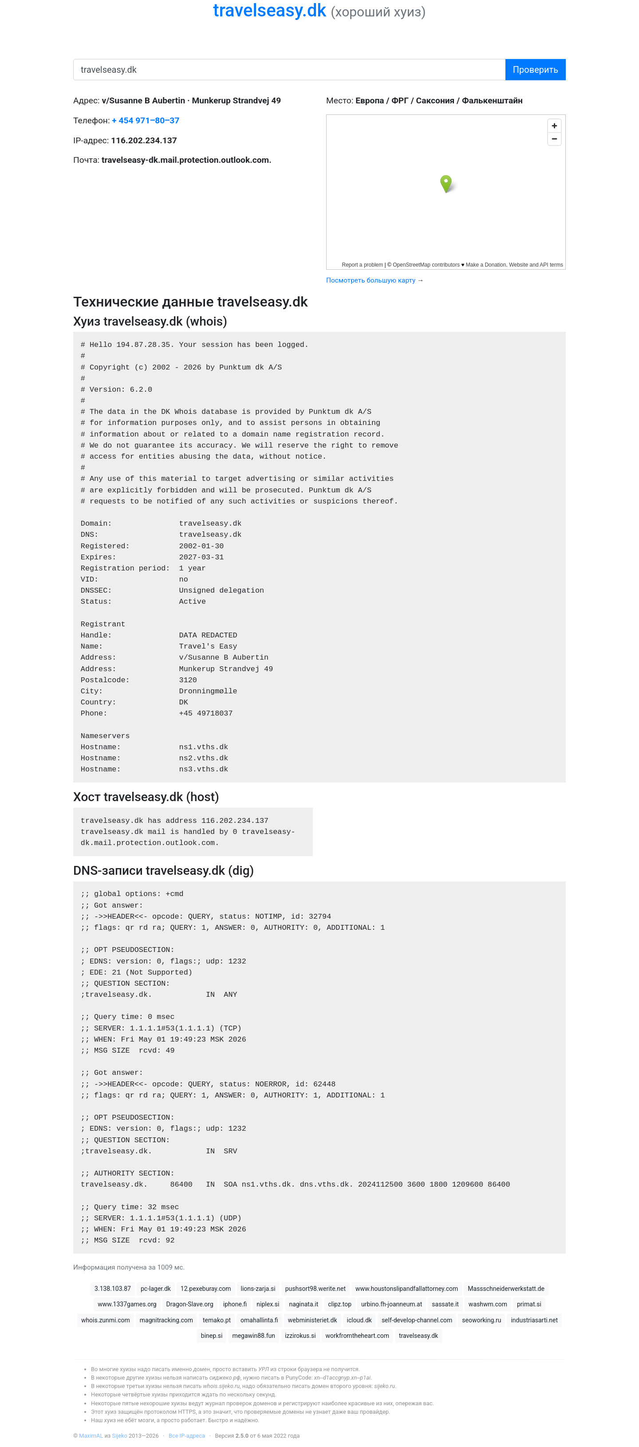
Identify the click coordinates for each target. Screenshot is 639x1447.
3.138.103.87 (113, 1288)
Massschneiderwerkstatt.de (506, 1288)
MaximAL (91, 1435)
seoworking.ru (481, 1320)
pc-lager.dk (156, 1288)
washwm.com (488, 1304)
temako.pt (217, 1320)
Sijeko (119, 1435)
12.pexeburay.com (206, 1288)
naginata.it (303, 1304)
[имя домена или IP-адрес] (289, 69)
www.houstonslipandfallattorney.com (406, 1288)
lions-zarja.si (258, 1288)
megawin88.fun (253, 1335)
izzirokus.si (300, 1335)
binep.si (212, 1335)
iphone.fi (235, 1304)
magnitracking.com (166, 1320)
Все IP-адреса (187, 1435)
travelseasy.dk (269, 10)
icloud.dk (359, 1320)
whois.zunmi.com (105, 1320)
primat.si (529, 1304)
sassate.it (445, 1304)
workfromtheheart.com (358, 1335)
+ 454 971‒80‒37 (145, 120)
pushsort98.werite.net (315, 1288)
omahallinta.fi (259, 1320)
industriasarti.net (534, 1320)
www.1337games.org (127, 1304)
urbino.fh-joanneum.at (391, 1304)
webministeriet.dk (312, 1320)
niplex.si (267, 1304)
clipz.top (339, 1304)
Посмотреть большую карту (370, 280)
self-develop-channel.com (417, 1320)
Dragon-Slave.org (189, 1304)
